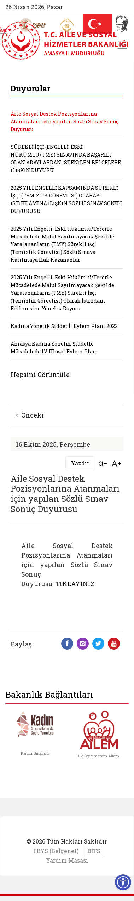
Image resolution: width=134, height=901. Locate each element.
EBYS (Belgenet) (55, 850)
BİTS (93, 850)
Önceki (30, 415)
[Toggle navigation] (122, 45)
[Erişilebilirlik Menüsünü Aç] (123, 882)
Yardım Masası (67, 860)
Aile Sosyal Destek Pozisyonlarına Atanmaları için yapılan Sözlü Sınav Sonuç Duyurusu (64, 121)
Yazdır (80, 463)
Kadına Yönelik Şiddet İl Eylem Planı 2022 (64, 326)
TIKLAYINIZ (75, 583)
